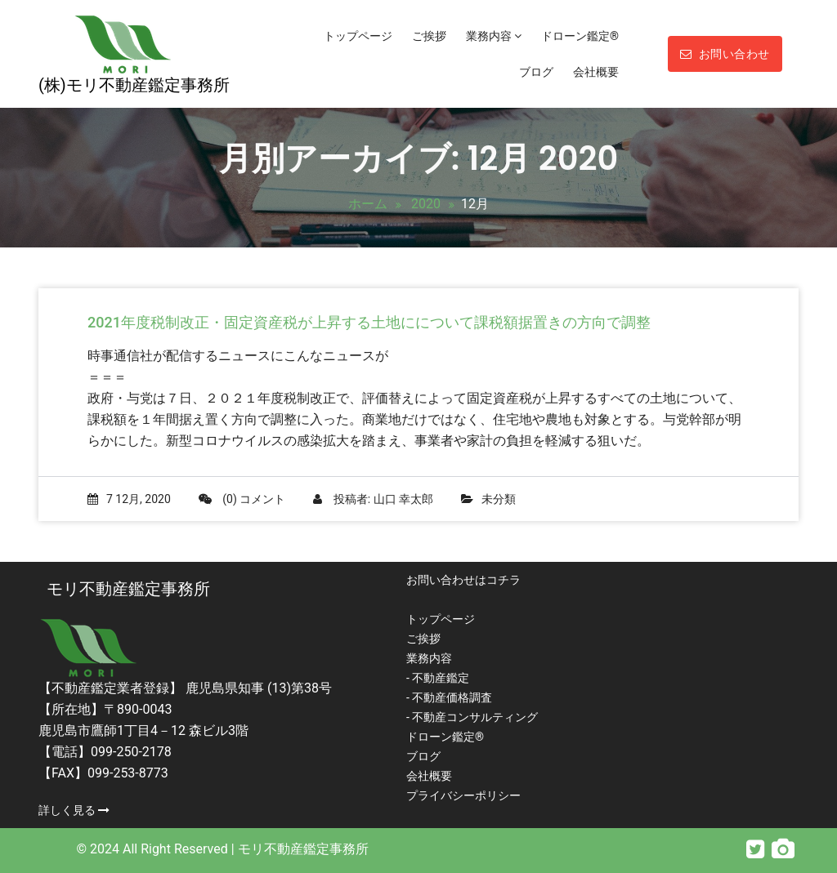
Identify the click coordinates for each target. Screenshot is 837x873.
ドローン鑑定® (580, 35)
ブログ (536, 71)
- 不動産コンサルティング (472, 717)
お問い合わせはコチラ (463, 579)
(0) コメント (242, 499)
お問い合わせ (725, 53)
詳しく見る (74, 810)
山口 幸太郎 (403, 499)
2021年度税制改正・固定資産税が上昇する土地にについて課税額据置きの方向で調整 (369, 322)
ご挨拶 (429, 35)
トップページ (358, 35)
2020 (426, 204)
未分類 (498, 499)
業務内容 (493, 35)
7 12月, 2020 (129, 499)
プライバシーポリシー (463, 795)
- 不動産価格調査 (449, 697)
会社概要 (596, 71)
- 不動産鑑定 (437, 677)
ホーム (367, 204)
